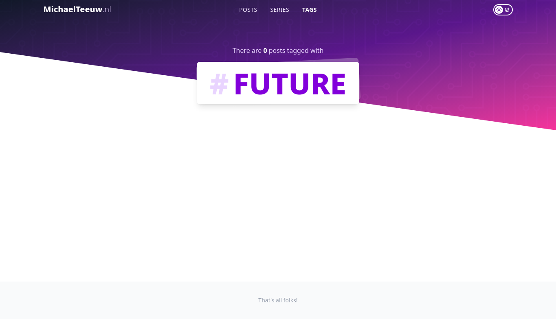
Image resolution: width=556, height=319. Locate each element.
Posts (248, 9)
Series (280, 9)
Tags (309, 9)
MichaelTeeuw (77, 9)
